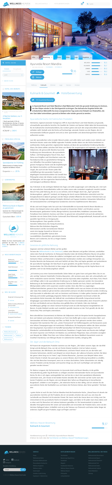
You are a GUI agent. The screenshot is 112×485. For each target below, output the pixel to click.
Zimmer (52, 85)
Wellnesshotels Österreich (95, 460)
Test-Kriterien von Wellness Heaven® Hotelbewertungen (69, 438)
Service (68, 85)
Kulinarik (43, 85)
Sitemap (90, 473)
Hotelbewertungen (63, 4)
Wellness (34, 85)
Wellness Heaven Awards (67, 468)
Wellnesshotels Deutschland (95, 455)
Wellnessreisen (8, 339)
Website (37, 77)
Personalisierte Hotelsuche (40, 463)
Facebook (15, 460)
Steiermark (49, 67)
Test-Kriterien (64, 455)
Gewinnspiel (36, 471)
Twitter (6, 460)
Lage (60, 85)
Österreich (58, 67)
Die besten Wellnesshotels (40, 460)
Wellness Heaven (65, 471)
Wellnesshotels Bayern (94, 458)
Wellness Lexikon (37, 468)
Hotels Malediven (93, 471)
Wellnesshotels (42, 4)
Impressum (36, 476)
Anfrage (37, 72)
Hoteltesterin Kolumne (67, 466)
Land (5, 75)
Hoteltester (64, 460)
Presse (34, 455)
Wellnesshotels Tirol (93, 463)
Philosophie (64, 473)
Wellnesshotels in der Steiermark (51, 251)
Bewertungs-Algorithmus (67, 458)
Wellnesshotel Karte (38, 458)
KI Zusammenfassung (42, 100)
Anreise (77, 85)
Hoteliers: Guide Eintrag (39, 473)
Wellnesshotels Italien (94, 466)
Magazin (63, 463)
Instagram (7, 462)
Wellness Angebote (38, 466)
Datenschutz (43, 476)
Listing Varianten (65, 476)
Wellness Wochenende (10, 332)
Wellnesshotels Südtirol (94, 468)
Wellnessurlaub (8, 335)
